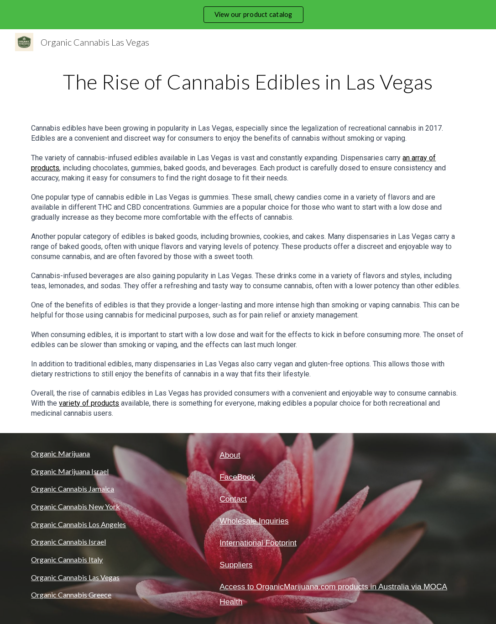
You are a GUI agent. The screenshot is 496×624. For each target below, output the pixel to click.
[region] (248, 14)
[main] (247, 82)
